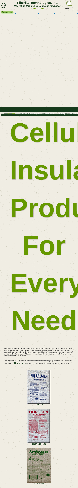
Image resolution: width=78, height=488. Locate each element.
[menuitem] (9, 115)
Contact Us (7, 12)
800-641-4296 (37, 9)
